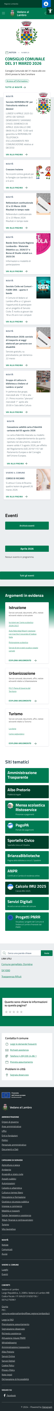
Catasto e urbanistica (12, 1188)
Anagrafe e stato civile (12, 1174)
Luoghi (5, 1269)
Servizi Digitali (8, 1361)
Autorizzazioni (8, 1183)
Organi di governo (10, 1122)
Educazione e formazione (13, 1197)
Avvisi (4, 1254)
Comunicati (7, 1249)
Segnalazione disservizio (13, 1329)
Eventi (5, 1274)
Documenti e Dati (10, 1149)
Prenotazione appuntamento (15, 1324)
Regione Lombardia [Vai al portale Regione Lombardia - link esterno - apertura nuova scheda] (11, 4)
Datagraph (47, 1407)
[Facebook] (9, 1395)
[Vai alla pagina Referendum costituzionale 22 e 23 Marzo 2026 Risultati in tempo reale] (16, 227)
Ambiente (6, 1169)
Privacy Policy (8, 1370)
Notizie (5, 1244)
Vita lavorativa (9, 1229)
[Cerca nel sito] (46, 13)
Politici (5, 1140)
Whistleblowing (9, 1342)
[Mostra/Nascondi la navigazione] (3, 13)
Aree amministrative (11, 1126)
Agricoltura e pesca (11, 1165)
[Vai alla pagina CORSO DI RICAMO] (16, 495)
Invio (46, 953)
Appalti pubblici (9, 1178)
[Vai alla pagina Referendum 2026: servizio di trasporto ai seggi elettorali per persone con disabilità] (16, 364)
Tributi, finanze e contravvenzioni (17, 1220)
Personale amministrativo (14, 1144)
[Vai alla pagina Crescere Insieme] (16, 186)
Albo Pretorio (8, 1351)
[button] (50, 11)
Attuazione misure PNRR (13, 1338)
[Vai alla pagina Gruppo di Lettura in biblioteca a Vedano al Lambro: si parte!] (16, 411)
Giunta (5, 1306)
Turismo (5, 1224)
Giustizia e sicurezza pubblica (15, 1201)
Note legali (7, 1374)
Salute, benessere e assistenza (16, 1215)
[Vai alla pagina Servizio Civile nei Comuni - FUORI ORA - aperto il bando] (16, 320)
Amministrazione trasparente (16, 1347)
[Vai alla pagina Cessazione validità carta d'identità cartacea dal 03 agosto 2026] (17, 462)
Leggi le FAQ (8, 1319)
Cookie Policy (8, 1365)
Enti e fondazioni (10, 1135)
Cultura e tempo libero (12, 1192)
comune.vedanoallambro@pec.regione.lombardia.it (26, 1313)
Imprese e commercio (12, 1206)
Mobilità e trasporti (11, 1210)
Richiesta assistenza (11, 1333)
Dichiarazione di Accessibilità (15, 1379)
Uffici (4, 1131)
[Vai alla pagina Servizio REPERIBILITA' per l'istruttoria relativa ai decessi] (16, 153)
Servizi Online (8, 1356)
